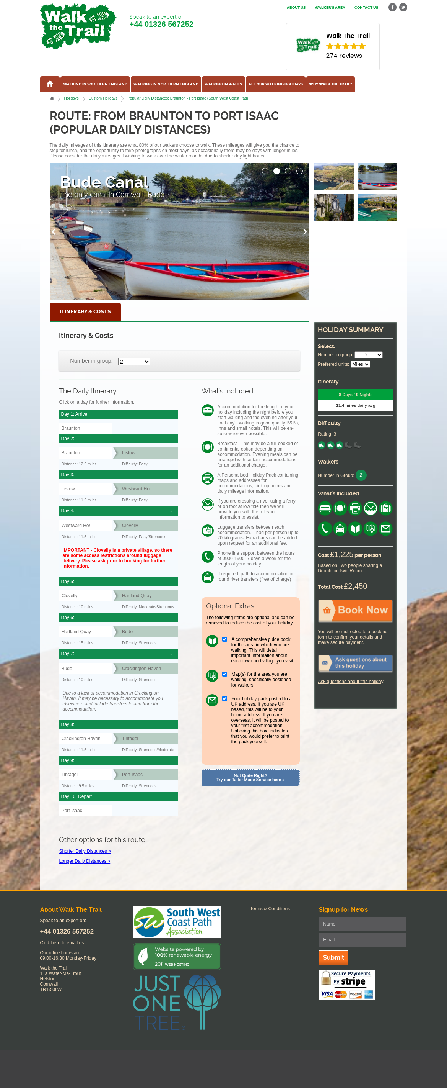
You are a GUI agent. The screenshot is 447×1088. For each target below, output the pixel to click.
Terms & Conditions (270, 908)
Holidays (71, 98)
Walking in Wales (223, 84)
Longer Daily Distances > (84, 861)
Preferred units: (333, 364)
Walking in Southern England (95, 84)
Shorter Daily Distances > (85, 851)
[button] (265, 169)
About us (296, 7)
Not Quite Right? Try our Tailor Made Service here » (250, 777)
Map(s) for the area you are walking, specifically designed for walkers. (261, 680)
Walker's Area (330, 7)
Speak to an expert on (161, 21)
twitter (403, 7)
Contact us (366, 7)
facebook (392, 7)
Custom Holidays (103, 98)
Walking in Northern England (165, 84)
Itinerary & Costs (85, 311)
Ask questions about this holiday (350, 681)
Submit (333, 957)
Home (52, 98)
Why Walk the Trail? (330, 84)
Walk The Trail (78, 26)
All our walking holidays (276, 84)
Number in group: (91, 361)
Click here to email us (62, 942)
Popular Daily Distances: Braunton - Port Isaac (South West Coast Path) (188, 98)
